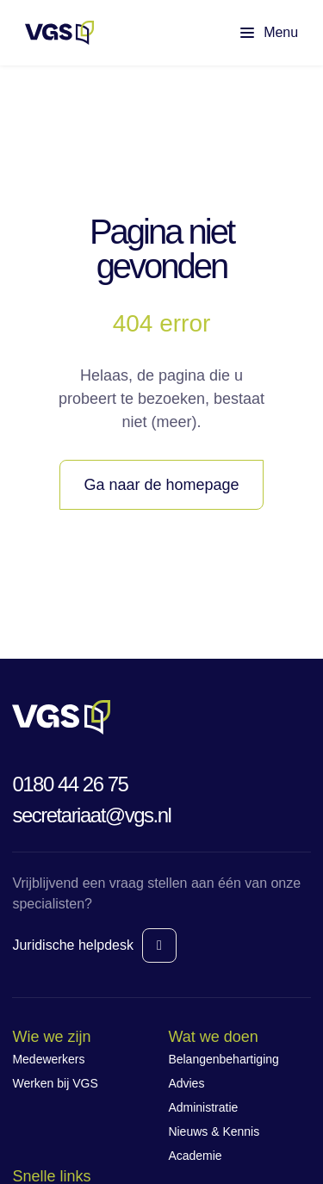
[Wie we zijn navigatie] (83, 1037)
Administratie (203, 1107)
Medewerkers (48, 1059)
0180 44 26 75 (69, 784)
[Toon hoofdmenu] (255, 32)
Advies (186, 1083)
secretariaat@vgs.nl (91, 815)
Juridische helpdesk (73, 945)
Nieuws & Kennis (213, 1131)
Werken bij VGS (54, 1083)
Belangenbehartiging (223, 1059)
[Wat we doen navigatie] (239, 1037)
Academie (194, 1155)
